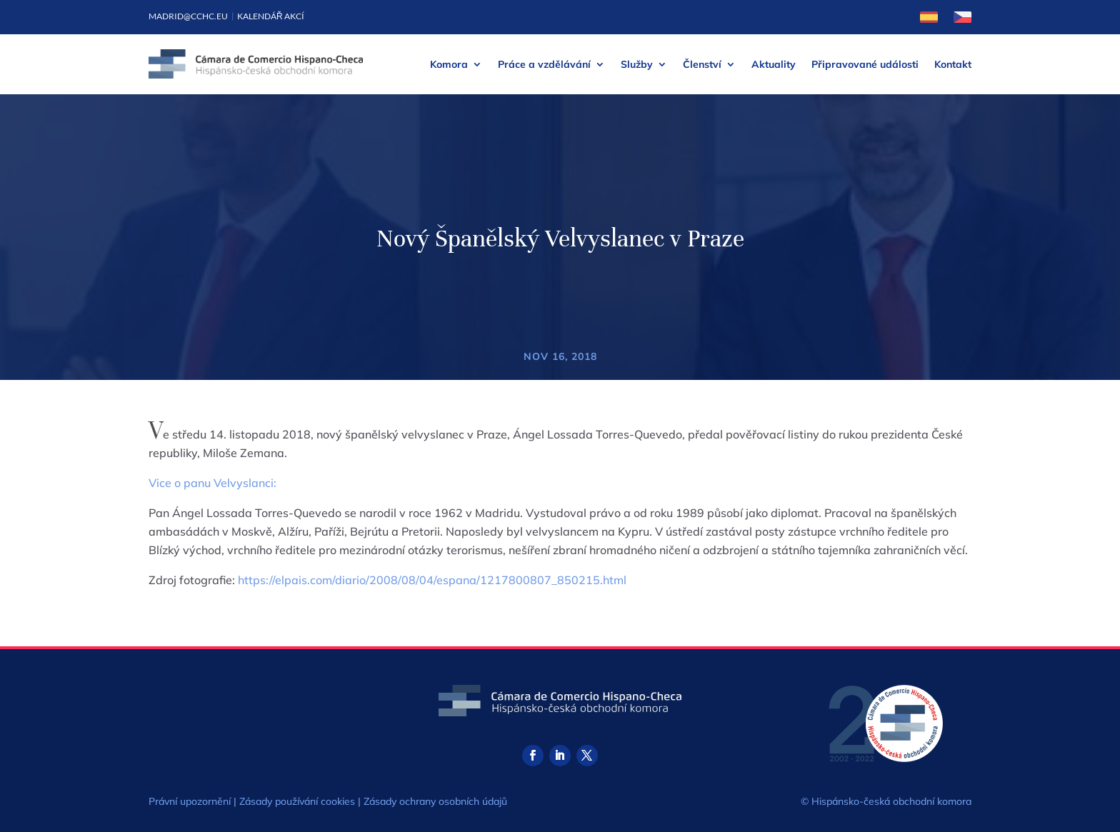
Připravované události (865, 64)
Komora (449, 64)
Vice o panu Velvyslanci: (212, 483)
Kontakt (952, 64)
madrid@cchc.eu (188, 16)
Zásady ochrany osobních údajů (435, 801)
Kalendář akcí (270, 16)
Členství (702, 64)
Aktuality (773, 64)
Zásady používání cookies (297, 801)
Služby (637, 64)
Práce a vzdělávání (544, 64)
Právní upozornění (190, 801)
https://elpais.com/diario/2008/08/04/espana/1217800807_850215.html (432, 580)
